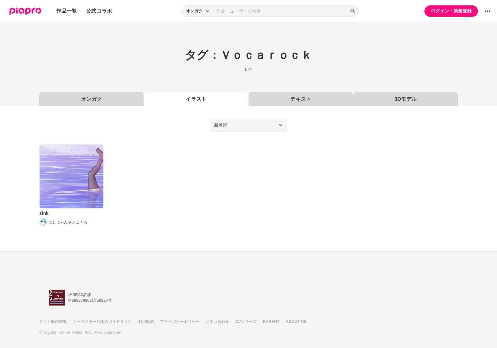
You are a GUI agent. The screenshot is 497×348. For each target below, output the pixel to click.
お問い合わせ (217, 321)
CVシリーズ (246, 321)
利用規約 (146, 321)
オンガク (91, 99)
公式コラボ (99, 11)
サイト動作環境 (53, 321)
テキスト (300, 99)
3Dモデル (405, 99)
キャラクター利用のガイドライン (102, 321)
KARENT (271, 321)
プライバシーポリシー (179, 321)
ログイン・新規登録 (451, 10)
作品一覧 (66, 11)
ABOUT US (296, 321)
